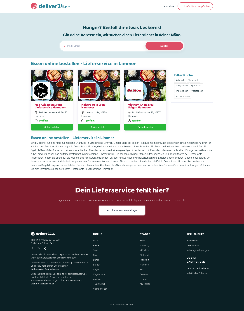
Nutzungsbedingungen (198, 250)
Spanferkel (196, 85)
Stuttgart (144, 255)
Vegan (96, 269)
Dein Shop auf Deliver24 (198, 268)
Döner (96, 260)
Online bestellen (51, 127)
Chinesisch (193, 80)
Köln (142, 269)
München (144, 250)
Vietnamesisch (183, 96)
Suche (164, 46)
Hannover (144, 264)
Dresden (144, 274)
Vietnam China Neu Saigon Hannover (141, 106)
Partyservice (182, 85)
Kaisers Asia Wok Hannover (93, 106)
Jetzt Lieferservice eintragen (122, 210)
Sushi (96, 255)
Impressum (192, 240)
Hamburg (144, 245)
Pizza (96, 240)
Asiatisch (180, 80)
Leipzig (143, 279)
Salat (95, 250)
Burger (96, 264)
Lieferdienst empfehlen (195, 6)
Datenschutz (193, 245)
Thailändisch (182, 91)
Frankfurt (144, 260)
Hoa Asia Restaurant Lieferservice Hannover (50, 106)
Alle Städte (145, 284)
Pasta (96, 245)
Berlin (142, 240)
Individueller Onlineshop (198, 273)
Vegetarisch (197, 91)
